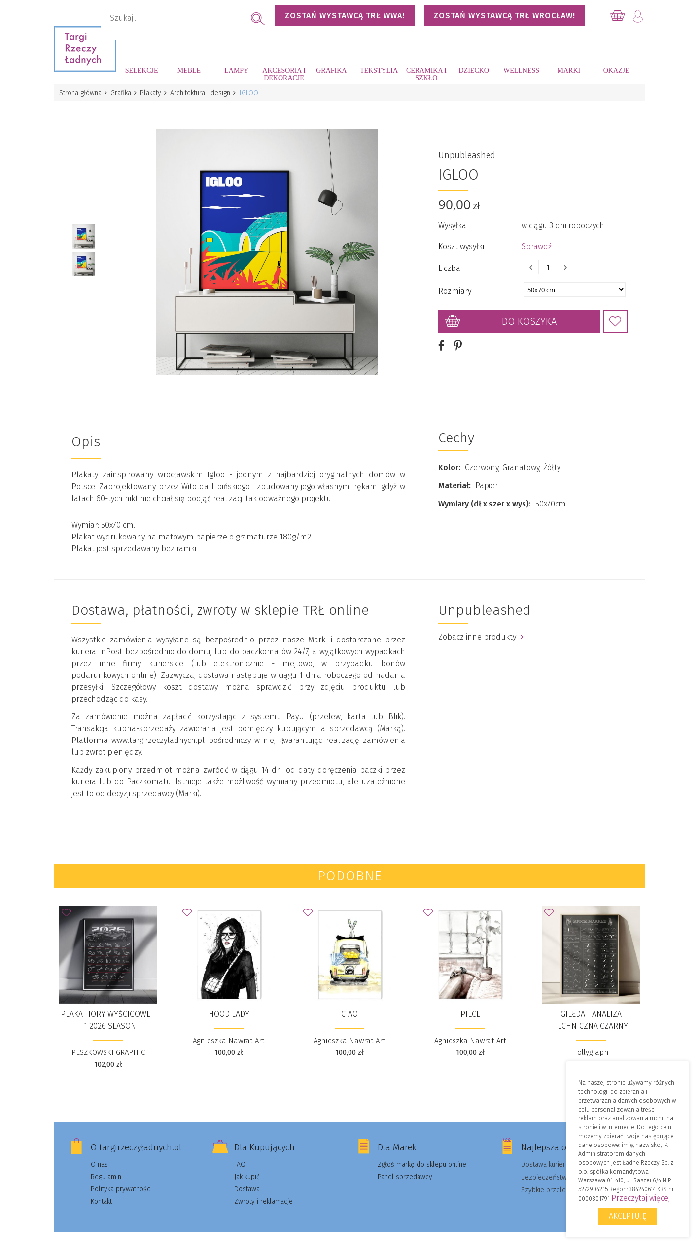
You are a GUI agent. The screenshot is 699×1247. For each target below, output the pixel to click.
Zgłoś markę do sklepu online (422, 1153)
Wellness (521, 70)
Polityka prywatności (121, 1178)
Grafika (331, 70)
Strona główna (81, 93)
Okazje (616, 70)
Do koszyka (529, 316)
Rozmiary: (455, 285)
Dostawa (247, 1178)
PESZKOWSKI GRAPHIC (108, 1041)
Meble (189, 70)
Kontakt (101, 1190)
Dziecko (474, 70)
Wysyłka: (453, 220)
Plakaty (154, 93)
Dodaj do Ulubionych (615, 315)
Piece (470, 1003)
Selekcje (141, 70)
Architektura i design (205, 93)
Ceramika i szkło (426, 74)
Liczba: (450, 263)
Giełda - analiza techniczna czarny (591, 1008)
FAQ (239, 1153)
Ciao (349, 1003)
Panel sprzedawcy (405, 1165)
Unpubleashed (466, 149)
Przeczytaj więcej (640, 1198)
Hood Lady (229, 1003)
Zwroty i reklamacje (263, 1190)
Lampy (236, 70)
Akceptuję (627, 1216)
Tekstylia (379, 70)
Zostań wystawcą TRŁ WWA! (345, 15)
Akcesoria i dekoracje (284, 74)
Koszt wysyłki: (462, 241)
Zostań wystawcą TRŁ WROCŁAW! (504, 15)
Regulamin (106, 1165)
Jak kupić (247, 1165)
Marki (568, 70)
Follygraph (591, 1041)
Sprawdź (537, 241)
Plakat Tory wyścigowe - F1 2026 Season (108, 1008)
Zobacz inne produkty (481, 625)
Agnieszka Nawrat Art (229, 1029)
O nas (99, 1153)
